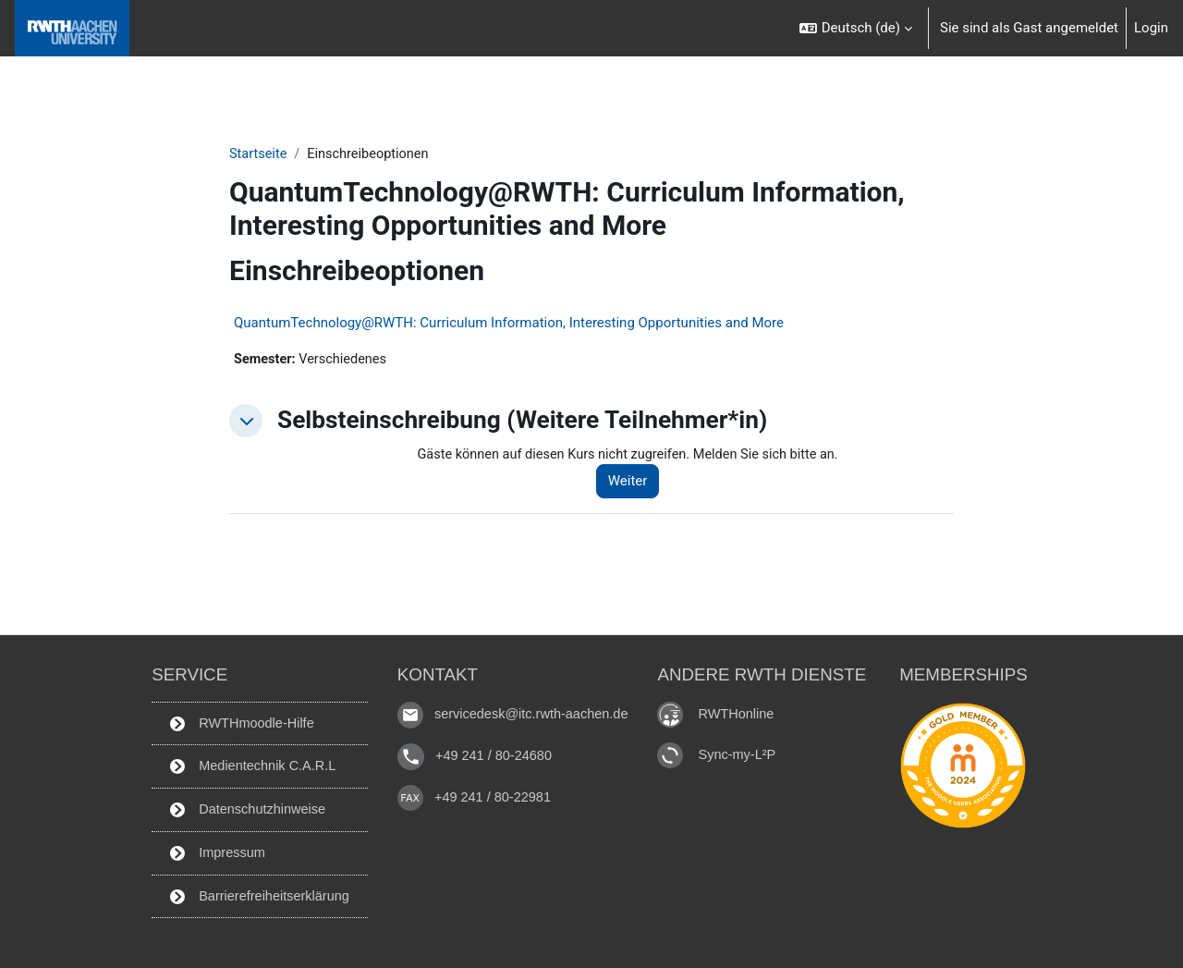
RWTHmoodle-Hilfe (237, 719)
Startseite (259, 154)
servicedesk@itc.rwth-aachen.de (533, 709)
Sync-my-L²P (744, 749)
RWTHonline (743, 709)
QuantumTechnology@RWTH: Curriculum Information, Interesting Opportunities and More (509, 323)
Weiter (635, 483)
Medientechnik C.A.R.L (249, 763)
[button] (855, 28)
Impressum (212, 851)
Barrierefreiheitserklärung (256, 895)
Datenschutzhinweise (243, 807)
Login (1151, 27)
